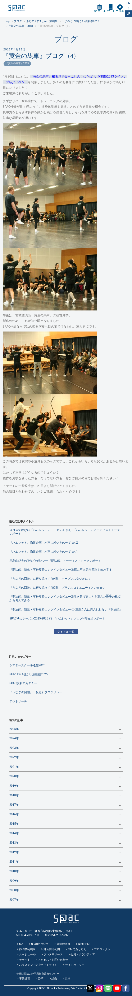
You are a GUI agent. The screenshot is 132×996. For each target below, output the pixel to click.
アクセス (120, 11)
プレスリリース (53, 954)
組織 (54, 978)
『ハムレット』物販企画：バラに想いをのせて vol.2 (43, 542)
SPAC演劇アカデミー (23, 683)
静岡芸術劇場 (27, 949)
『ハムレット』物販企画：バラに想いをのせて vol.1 (43, 551)
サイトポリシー (74, 964)
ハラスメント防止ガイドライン (38, 964)
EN (128, 3)
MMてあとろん (77, 949)
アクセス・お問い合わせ (53, 959)
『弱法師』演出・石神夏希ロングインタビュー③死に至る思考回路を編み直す (60, 569)
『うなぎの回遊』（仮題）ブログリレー (35, 692)
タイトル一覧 (66, 631)
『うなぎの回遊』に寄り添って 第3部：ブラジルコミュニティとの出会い (57, 587)
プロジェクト (102, 949)
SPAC (16, 7)
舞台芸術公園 (52, 949)
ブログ (66, 39)
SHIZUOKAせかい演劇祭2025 (28, 674)
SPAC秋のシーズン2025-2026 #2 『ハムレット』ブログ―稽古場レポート (57, 618)
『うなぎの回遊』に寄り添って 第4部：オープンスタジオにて (50, 578)
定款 (67, 978)
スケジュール (99, 11)
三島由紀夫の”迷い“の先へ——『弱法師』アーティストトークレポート (55, 560)
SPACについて (40, 944)
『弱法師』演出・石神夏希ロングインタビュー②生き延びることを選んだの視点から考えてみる (65, 597)
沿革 (41, 978)
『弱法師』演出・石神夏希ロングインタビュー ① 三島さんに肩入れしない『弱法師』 (65, 609)
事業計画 (24, 978)
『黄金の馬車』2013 (17, 63)
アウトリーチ (18, 701)
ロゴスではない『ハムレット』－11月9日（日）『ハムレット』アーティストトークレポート (64, 531)
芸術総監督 (63, 944)
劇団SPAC (84, 944)
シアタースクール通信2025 (27, 665)
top (21, 944)
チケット (110, 11)
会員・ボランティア (82, 954)
